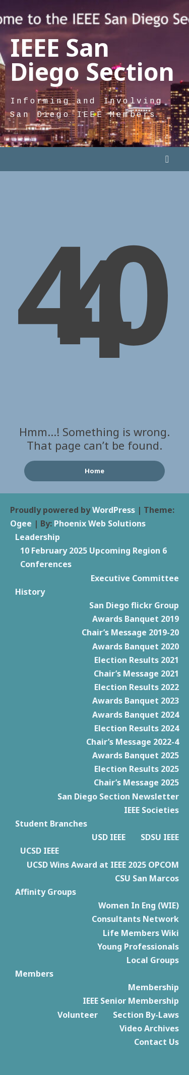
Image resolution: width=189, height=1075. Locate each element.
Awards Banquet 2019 (135, 618)
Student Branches (51, 823)
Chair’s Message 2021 (136, 673)
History (30, 591)
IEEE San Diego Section (92, 59)
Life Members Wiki (141, 932)
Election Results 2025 (136, 768)
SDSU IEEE (160, 837)
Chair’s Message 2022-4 (132, 741)
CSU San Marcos (147, 878)
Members (34, 973)
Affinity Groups (45, 891)
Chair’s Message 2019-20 (130, 632)
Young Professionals (138, 946)
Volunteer (77, 1014)
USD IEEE (108, 837)
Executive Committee (135, 578)
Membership (153, 987)
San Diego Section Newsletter (118, 796)
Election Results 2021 (136, 659)
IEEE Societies (151, 810)
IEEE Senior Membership (131, 1000)
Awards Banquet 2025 (135, 755)
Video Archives (149, 1028)
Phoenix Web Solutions (100, 523)
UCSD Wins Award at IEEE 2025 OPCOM (103, 864)
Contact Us (156, 1041)
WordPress (113, 509)
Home (94, 470)
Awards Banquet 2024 (135, 714)
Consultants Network (135, 918)
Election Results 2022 (136, 687)
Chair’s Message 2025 (136, 782)
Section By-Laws (146, 1014)
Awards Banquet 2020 (135, 646)
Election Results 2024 (136, 728)
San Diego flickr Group (134, 605)
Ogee (21, 523)
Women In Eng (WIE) (138, 905)
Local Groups (153, 960)
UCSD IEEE (39, 850)
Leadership (37, 537)
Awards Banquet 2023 (135, 700)
